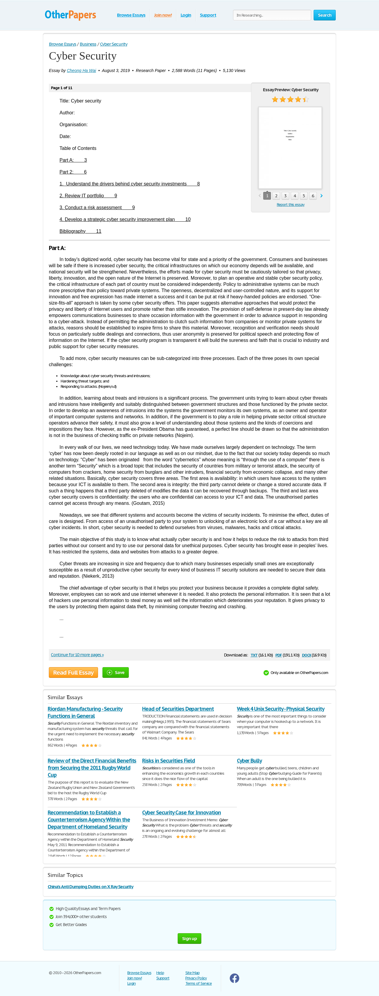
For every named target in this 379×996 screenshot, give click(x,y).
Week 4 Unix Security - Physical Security (280, 708)
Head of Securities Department (178, 708)
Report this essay (290, 204)
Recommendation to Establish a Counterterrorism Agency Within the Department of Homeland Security (89, 819)
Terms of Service (198, 983)
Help (160, 972)
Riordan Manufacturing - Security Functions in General (85, 712)
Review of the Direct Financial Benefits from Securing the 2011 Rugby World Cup (92, 767)
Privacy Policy (196, 978)
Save (115, 672)
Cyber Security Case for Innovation (181, 812)
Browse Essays (131, 15)
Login (186, 15)
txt (254, 654)
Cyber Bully (249, 760)
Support (208, 15)
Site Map (192, 972)
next (321, 196)
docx (306, 654)
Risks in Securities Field (168, 760)
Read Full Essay (73, 672)
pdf (278, 654)
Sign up (189, 938)
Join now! (163, 15)
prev (259, 196)
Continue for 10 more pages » (77, 654)
